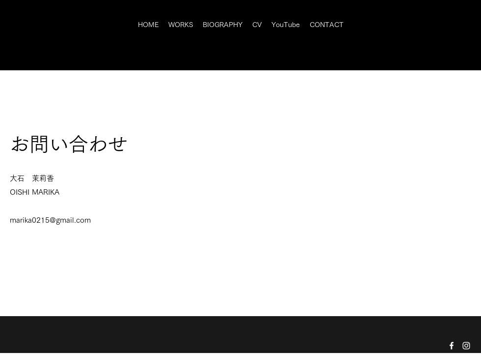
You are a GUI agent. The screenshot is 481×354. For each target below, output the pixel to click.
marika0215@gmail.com (50, 220)
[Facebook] (451, 346)
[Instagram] (466, 346)
